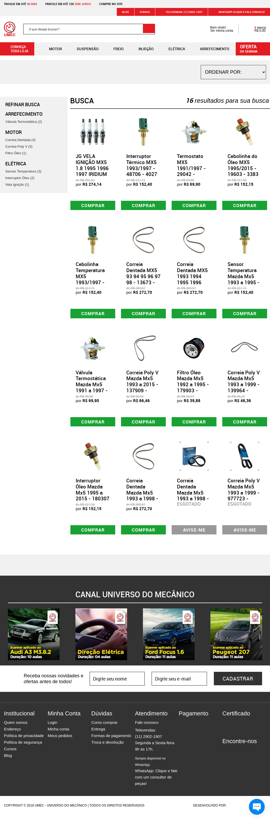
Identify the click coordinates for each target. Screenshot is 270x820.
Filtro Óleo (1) (15, 153)
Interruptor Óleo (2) (20, 178)
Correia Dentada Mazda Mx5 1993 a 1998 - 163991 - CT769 (142, 499)
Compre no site (111, 4)
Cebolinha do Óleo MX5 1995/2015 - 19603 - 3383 (243, 165)
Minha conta (58, 734)
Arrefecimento (210, 49)
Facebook (226, 756)
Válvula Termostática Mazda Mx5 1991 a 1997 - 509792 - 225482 (92, 389)
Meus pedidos (60, 740)
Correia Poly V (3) (18, 146)
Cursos (145, 12)
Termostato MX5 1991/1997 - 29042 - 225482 (191, 168)
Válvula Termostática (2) (23, 122)
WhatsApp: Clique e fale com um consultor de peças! (156, 776)
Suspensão (83, 49)
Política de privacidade (24, 740)
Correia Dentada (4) (20, 140)
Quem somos (15, 727)
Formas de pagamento (111, 740)
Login (52, 727)
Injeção (142, 49)
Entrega (98, 734)
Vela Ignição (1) (17, 185)
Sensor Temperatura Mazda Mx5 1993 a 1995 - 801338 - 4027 (244, 277)
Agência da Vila (236, 810)
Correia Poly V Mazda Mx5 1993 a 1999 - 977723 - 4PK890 (244, 496)
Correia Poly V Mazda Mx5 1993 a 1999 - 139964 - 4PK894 (244, 386)
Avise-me (194, 534)
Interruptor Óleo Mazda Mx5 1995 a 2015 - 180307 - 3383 (92, 496)
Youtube (254, 756)
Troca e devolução (107, 747)
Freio (114, 49)
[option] (34, 639)
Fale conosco (146, 727)
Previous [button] (4, 639)
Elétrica (172, 49)
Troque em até (20, 4)
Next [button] (266, 639)
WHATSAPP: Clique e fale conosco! (238, 12)
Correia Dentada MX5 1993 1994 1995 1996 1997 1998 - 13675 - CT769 (194, 280)
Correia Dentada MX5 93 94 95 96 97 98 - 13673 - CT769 (143, 277)
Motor (51, 49)
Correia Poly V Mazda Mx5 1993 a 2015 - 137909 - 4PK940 (142, 386)
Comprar (93, 205)
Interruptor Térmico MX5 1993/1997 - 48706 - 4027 (141, 165)
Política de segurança (23, 747)
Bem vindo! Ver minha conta (216, 29)
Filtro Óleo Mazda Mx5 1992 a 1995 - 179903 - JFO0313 (193, 386)
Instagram (235, 756)
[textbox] (89, 29)
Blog (125, 12)
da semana (253, 48)
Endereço (12, 734)
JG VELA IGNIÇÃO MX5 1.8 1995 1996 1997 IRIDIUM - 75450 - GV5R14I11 (92, 171)
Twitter (245, 756)
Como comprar (104, 727)
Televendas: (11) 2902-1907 (181, 12)
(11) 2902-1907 (148, 741)
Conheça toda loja (15, 48)
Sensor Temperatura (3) (23, 171)
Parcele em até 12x (68, 4)
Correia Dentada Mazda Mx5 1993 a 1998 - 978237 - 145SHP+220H (193, 499)
